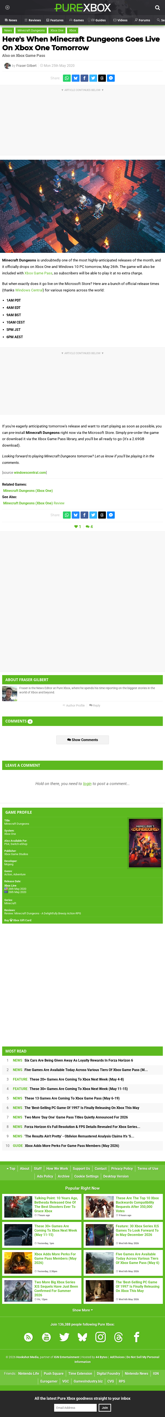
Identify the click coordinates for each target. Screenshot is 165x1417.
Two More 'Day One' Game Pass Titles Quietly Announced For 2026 (70, 1117)
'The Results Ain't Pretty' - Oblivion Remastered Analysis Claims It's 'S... (73, 1136)
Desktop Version (116, 1176)
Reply (94, 705)
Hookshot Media (27, 1357)
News (8, 30)
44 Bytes (101, 1357)
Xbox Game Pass (38, 273)
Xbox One (56, 30)
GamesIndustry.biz (88, 1381)
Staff (38, 1169)
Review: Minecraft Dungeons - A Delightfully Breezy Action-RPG (42, 913)
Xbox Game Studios (16, 854)
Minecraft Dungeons (31, 30)
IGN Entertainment (66, 1357)
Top (11, 1169)
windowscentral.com (30, 473)
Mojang (8, 864)
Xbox (72, 30)
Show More (82, 1310)
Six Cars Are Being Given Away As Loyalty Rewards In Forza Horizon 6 (73, 1060)
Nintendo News (136, 1374)
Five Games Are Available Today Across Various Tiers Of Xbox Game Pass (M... (80, 1070)
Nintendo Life (28, 1374)
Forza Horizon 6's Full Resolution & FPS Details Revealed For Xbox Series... (76, 1127)
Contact (101, 1169)
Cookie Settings (86, 1176)
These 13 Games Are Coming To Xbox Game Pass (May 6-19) (66, 1098)
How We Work (57, 1169)
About (24, 1169)
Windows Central (29, 290)
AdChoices (117, 1357)
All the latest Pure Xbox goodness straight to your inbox (82, 1398)
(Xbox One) (28, 491)
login (87, 783)
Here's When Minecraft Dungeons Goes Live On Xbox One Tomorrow (81, 43)
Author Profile (74, 705)
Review (33, 503)
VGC (65, 1381)
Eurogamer (49, 1381)
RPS (122, 1381)
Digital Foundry (108, 1374)
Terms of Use (148, 1169)
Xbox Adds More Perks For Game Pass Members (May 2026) (66, 1146)
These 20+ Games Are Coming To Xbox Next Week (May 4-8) (68, 1079)
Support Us (81, 1169)
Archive (64, 1176)
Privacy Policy (122, 1169)
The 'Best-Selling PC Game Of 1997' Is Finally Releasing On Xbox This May (76, 1108)
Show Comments (82, 740)
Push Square (54, 1374)
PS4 (6, 844)
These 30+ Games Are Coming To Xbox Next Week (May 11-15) (70, 1089)
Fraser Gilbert (26, 66)
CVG (110, 1381)
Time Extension (80, 1374)
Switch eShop (19, 844)
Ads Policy (45, 1176)
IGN (156, 1374)
